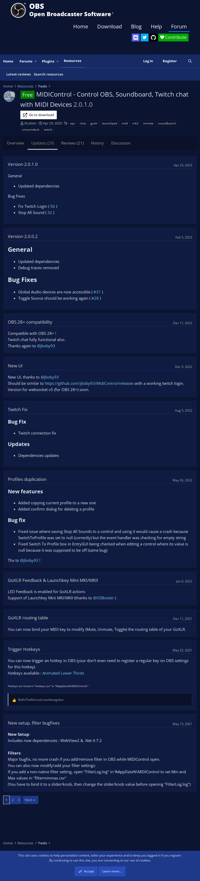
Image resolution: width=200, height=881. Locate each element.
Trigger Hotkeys (24, 649)
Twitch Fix (18, 409)
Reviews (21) (72, 143)
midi (125, 123)
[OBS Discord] (136, 37)
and (41, 699)
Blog (136, 26)
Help (156, 26)
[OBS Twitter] (144, 37)
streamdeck (30, 129)
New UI (15, 366)
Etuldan (30, 123)
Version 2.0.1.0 (23, 164)
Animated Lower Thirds (63, 673)
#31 (97, 291)
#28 (95, 298)
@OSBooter (103, 597)
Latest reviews (18, 74)
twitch (48, 129)
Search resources (48, 74)
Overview (15, 143)
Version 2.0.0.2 (23, 236)
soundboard (167, 123)
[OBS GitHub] (153, 37)
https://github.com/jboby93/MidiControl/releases (89, 383)
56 (52, 206)
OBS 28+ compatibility (30, 322)
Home (80, 26)
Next (28, 799)
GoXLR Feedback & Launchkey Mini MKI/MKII (53, 580)
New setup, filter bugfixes (34, 723)
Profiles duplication (27, 479)
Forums (26, 61)
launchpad (109, 123)
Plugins (48, 61)
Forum (179, 26)
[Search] (190, 61)
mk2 (135, 123)
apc (72, 123)
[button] (36, 61)
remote (148, 123)
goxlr (94, 123)
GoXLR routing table (28, 618)
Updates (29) (42, 143)
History (97, 143)
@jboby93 (46, 345)
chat (83, 123)
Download (109, 26)
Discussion (120, 143)
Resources (72, 60)
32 (49, 212)
